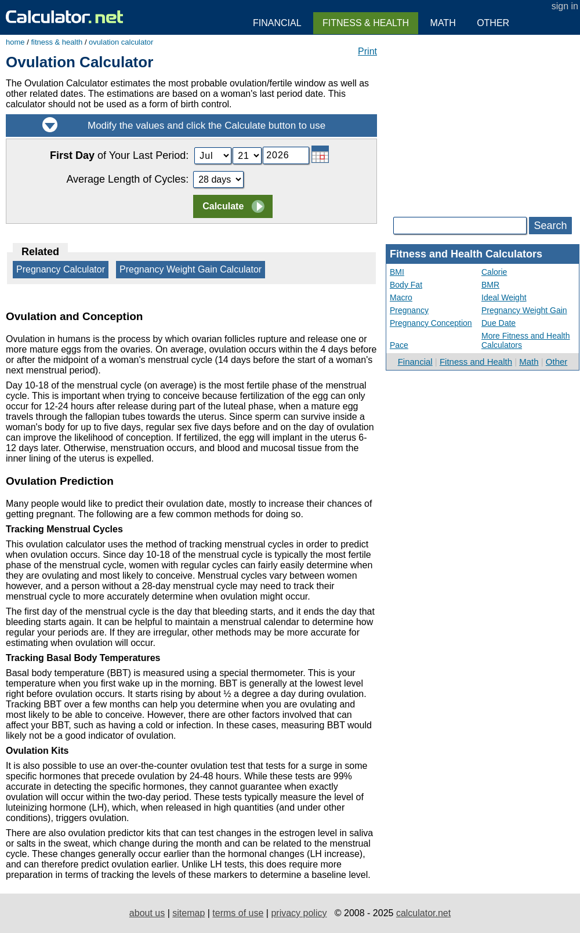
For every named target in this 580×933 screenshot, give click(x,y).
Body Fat (406, 284)
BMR (490, 284)
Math (528, 361)
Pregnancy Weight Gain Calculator (190, 269)
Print (367, 51)
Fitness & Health (365, 23)
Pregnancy (409, 310)
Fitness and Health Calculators (466, 254)
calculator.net (423, 913)
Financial (415, 361)
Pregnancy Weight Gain (524, 310)
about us (147, 913)
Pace (399, 345)
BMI (397, 272)
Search (550, 225)
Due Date (498, 323)
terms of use (237, 913)
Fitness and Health (476, 361)
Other (557, 361)
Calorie (494, 272)
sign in (565, 6)
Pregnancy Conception (431, 323)
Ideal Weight (504, 297)
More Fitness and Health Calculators (525, 340)
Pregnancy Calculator (60, 269)
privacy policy (299, 913)
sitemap (188, 913)
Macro (401, 297)
